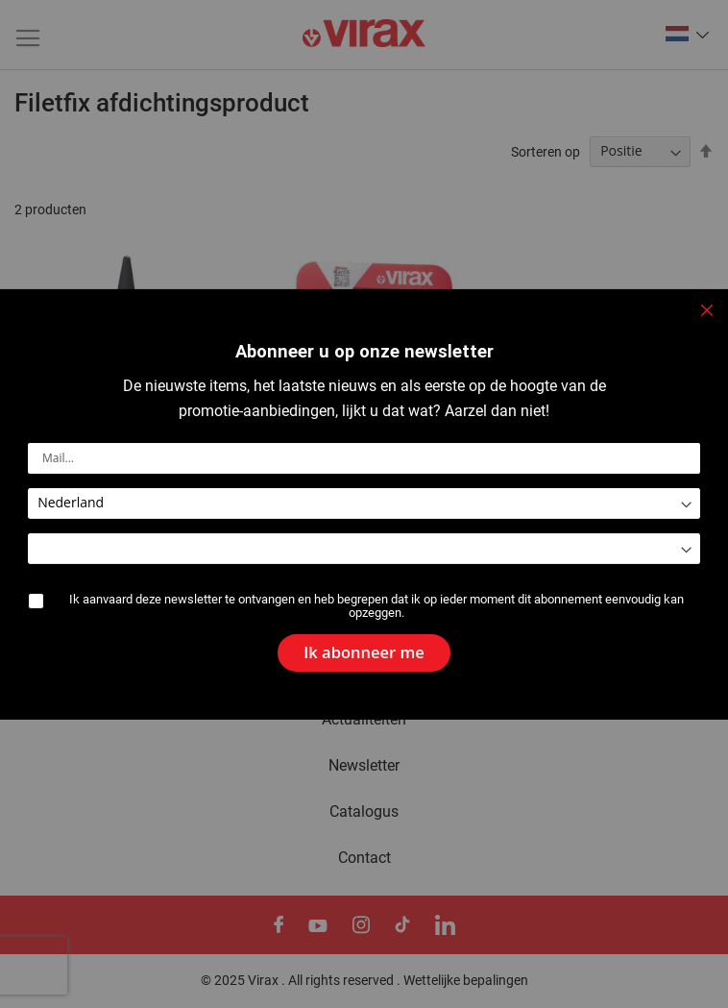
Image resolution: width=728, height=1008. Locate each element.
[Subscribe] (363, 646)
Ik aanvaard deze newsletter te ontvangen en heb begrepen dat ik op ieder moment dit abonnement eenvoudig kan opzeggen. (376, 606)
